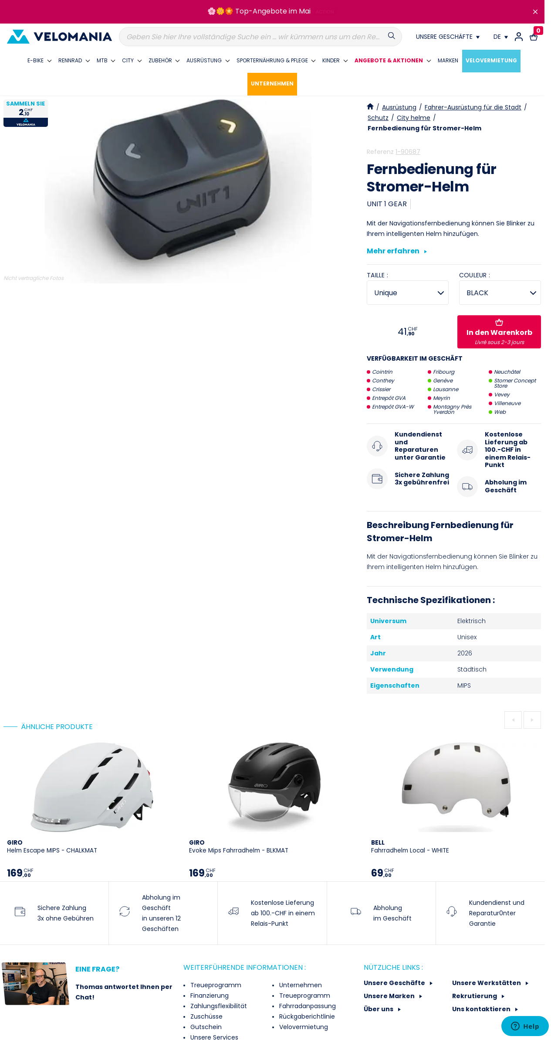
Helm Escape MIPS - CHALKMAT (52, 847)
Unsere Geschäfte (395, 983)
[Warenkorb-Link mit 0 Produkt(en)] (533, 36)
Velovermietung (302, 1027)
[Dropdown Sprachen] (501, 37)
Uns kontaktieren (482, 1009)
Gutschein (205, 1027)
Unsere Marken (390, 996)
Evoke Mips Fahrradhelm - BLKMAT (238, 847)
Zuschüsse (206, 1016)
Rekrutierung (475, 996)
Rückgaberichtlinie (306, 1016)
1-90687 (408, 151)
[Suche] (260, 36)
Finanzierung (209, 995)
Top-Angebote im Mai (273, 11)
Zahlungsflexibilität (218, 1006)
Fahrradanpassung (306, 1006)
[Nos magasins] (448, 37)
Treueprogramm (215, 985)
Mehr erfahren (397, 251)
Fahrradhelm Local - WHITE (410, 847)
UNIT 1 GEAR (387, 204)
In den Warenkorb (499, 332)
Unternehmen (299, 985)
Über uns (379, 1009)
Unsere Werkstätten (487, 983)
